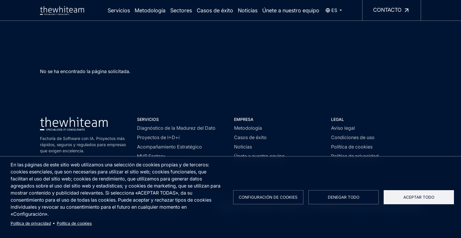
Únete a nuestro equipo (290, 10)
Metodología (150, 10)
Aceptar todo (418, 197)
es (331, 10)
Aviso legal (343, 128)
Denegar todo (343, 197)
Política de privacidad (31, 223)
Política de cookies (74, 223)
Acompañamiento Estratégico (169, 147)
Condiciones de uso (353, 137)
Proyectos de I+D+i (158, 137)
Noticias (248, 10)
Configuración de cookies (268, 197)
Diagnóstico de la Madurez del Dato (176, 128)
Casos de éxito (215, 10)
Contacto (391, 10)
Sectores (181, 10)
